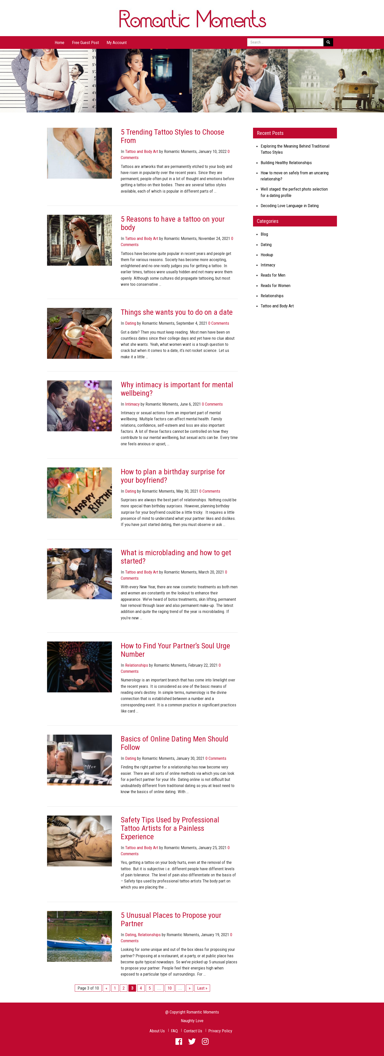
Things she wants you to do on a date (177, 312)
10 (170, 988)
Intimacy (132, 404)
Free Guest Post (85, 42)
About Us (157, 1030)
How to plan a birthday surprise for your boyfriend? (173, 475)
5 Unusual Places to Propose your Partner (171, 919)
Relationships (136, 665)
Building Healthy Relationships (286, 162)
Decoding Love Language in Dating (290, 205)
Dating (130, 323)
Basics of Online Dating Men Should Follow (174, 743)
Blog (264, 234)
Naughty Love (192, 1020)
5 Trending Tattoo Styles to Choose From (172, 136)
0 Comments (218, 323)
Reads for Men (273, 275)
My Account (117, 42)
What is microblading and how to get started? (176, 556)
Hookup (267, 254)
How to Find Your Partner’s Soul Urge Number (175, 650)
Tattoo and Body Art (141, 151)
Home (59, 42)
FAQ (174, 1030)
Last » (202, 988)
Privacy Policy (220, 1030)
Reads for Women (275, 285)
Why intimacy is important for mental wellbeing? (177, 388)
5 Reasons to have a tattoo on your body (173, 223)
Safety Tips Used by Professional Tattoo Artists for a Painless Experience (170, 828)
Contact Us (193, 1030)
